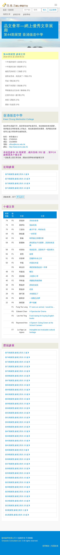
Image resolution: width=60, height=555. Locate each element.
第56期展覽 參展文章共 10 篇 (17, 408)
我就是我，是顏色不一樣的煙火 (41, 250)
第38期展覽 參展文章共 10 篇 (17, 459)
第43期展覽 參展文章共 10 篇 (17, 441)
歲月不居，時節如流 (37, 229)
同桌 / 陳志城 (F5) (12, 81)
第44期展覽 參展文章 (14, 54)
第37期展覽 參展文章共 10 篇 (17, 464)
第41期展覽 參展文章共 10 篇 (17, 445)
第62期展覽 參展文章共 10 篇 (17, 394)
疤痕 (31, 289)
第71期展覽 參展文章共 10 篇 (17, 188)
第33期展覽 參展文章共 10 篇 (17, 478)
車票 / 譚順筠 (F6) (12, 100)
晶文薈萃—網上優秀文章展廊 (28, 27)
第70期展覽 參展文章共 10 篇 (17, 371)
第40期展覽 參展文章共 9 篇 (17, 450)
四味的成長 (33, 285)
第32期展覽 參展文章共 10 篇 (17, 482)
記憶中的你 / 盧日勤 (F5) (15, 95)
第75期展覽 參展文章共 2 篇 (17, 174)
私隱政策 (54, 546)
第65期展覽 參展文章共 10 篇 (17, 385)
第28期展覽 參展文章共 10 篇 (17, 492)
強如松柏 (33, 225)
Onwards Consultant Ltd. (11, 541)
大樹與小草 (33, 276)
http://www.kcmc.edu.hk (18, 147)
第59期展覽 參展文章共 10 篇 (17, 399)
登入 (44, 10)
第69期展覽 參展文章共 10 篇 (17, 376)
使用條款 (45, 546)
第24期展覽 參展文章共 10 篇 (17, 501)
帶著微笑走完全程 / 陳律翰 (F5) (17, 90)
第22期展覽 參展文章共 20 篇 (17, 505)
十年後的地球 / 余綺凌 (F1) (15, 62)
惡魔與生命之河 (35, 258)
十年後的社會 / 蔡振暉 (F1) (15, 67)
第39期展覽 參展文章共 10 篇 (17, 454)
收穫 (31, 254)
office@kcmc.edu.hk (17, 144)
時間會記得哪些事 (36, 238)
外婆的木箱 (33, 263)
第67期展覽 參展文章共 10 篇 (17, 380)
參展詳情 (16, 14)
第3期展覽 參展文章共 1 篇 (16, 510)
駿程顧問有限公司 (9, 538)
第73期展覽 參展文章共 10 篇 (17, 183)
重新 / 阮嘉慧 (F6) (12, 105)
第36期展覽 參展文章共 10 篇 (17, 468)
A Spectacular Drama (37, 311)
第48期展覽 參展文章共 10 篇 (17, 427)
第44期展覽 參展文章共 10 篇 (17, 436)
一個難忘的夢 (34, 298)
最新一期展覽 (8, 10)
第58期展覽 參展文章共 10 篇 (17, 404)
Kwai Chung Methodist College (18, 119)
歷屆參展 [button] (20, 197)
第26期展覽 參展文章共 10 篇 (17, 496)
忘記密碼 (52, 10)
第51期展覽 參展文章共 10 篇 (17, 417)
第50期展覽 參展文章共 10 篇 (17, 422)
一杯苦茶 (33, 234)
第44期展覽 (13, 34)
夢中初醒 (33, 303)
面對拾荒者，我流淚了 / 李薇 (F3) (18, 76)
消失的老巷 (33, 221)
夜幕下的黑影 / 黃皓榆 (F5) (15, 86)
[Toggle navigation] (56, 4)
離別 (31, 272)
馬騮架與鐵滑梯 (35, 280)
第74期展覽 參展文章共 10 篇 (17, 179)
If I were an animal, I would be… (42, 307)
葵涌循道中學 (33, 34)
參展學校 (26, 14)
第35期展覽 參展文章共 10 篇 (17, 473)
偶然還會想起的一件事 (38, 267)
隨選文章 (6, 14)
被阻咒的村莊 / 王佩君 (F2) (15, 71)
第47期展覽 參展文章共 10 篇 (17, 431)
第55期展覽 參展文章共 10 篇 (17, 413)
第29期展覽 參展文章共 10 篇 (17, 487)
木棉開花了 (33, 294)
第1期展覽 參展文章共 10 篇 (17, 515)
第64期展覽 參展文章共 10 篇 (17, 390)
